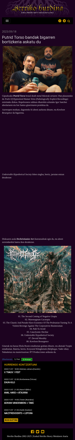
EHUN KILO (9, 382)
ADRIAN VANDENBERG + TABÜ (19, 403)
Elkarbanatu (7, 359)
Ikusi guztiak (11, 420)
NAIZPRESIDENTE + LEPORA (18, 413)
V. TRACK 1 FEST (12, 372)
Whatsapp (27, 359)
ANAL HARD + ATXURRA (16, 392)
